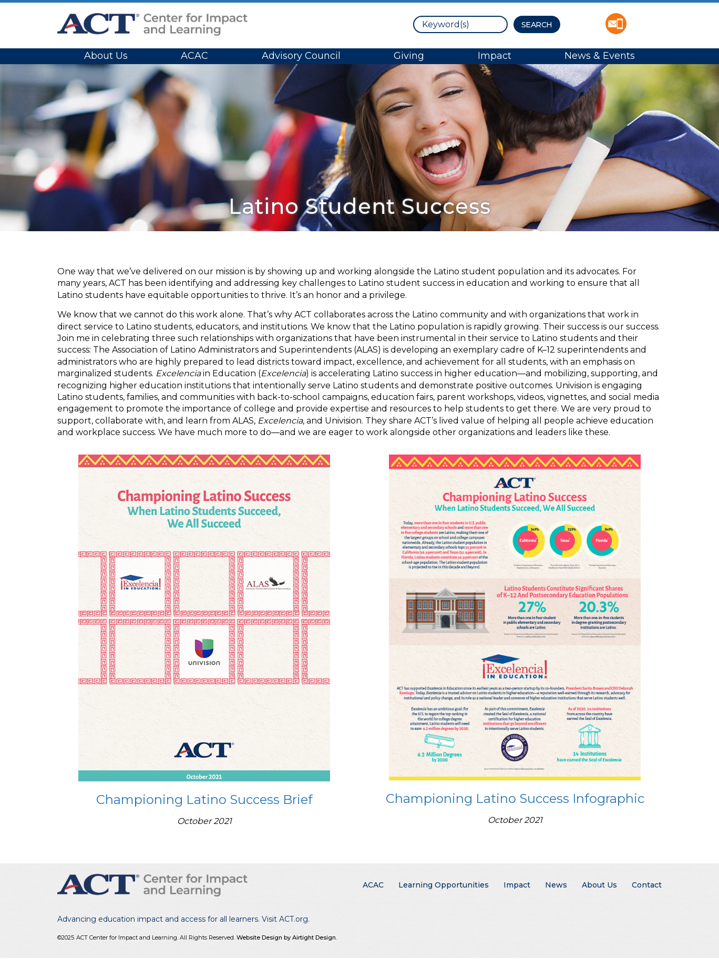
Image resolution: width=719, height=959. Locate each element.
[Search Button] (536, 24)
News (556, 885)
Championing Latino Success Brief (204, 799)
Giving (409, 55)
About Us (106, 55)
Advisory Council (301, 55)
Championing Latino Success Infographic (515, 798)
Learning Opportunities (443, 885)
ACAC (194, 55)
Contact (647, 885)
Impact (494, 55)
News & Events (599, 55)
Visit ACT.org (285, 919)
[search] (460, 24)
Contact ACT (615, 23)
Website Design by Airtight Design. (287, 937)
